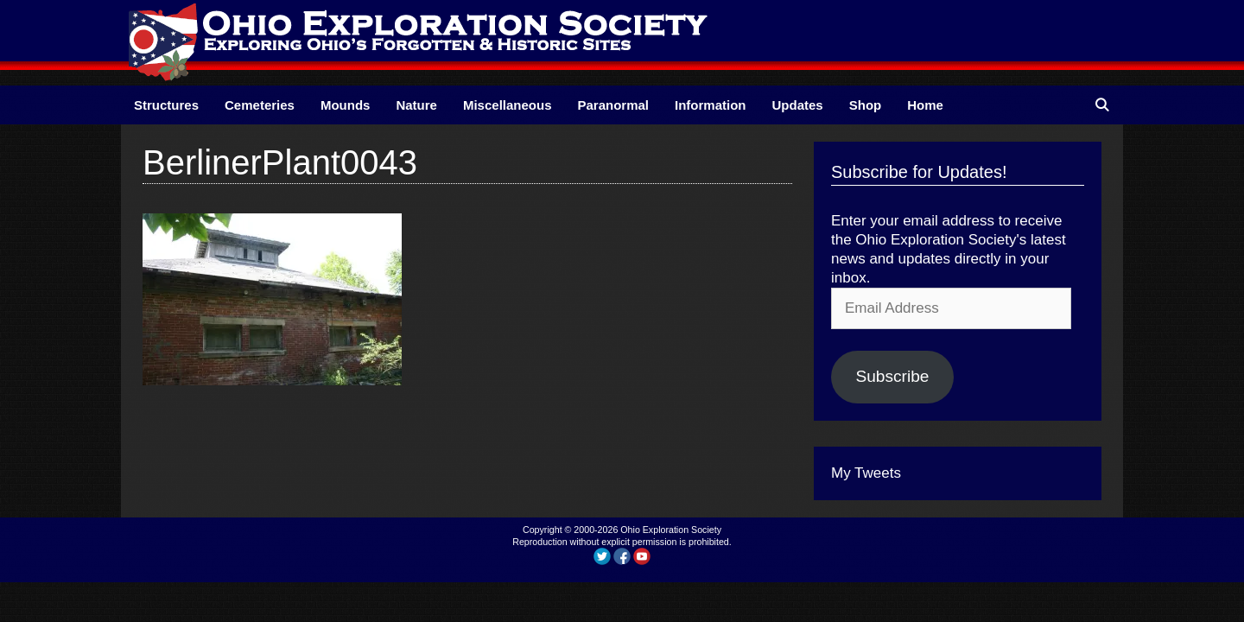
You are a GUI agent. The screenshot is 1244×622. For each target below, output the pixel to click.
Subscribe (892, 376)
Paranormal (613, 105)
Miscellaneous (507, 105)
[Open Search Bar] (1102, 105)
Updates (797, 105)
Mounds (346, 105)
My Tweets (866, 473)
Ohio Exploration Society (670, 529)
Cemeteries (260, 105)
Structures (166, 105)
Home (925, 105)
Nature (416, 105)
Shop (865, 105)
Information (710, 105)
